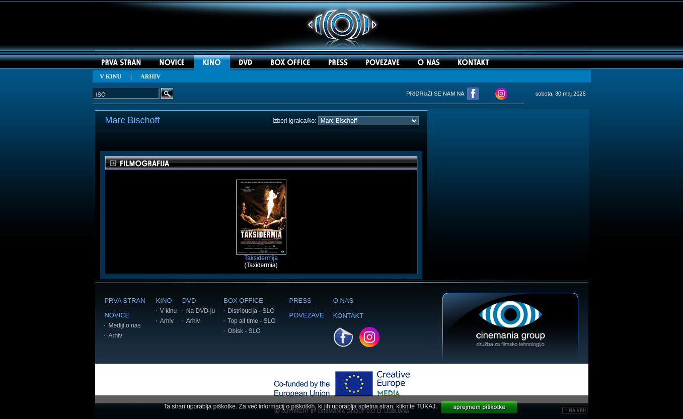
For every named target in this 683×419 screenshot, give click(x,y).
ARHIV (150, 76)
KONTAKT (348, 315)
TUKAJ (425, 406)
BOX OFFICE (243, 300)
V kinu (168, 310)
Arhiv (115, 335)
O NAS (343, 300)
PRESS (300, 300)
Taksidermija (261, 255)
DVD (189, 300)
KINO (164, 300)
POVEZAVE (306, 315)
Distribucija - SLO (250, 310)
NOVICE (116, 315)
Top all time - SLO (251, 320)
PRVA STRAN (124, 300)
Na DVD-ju (200, 310)
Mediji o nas (124, 325)
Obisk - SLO (243, 330)
